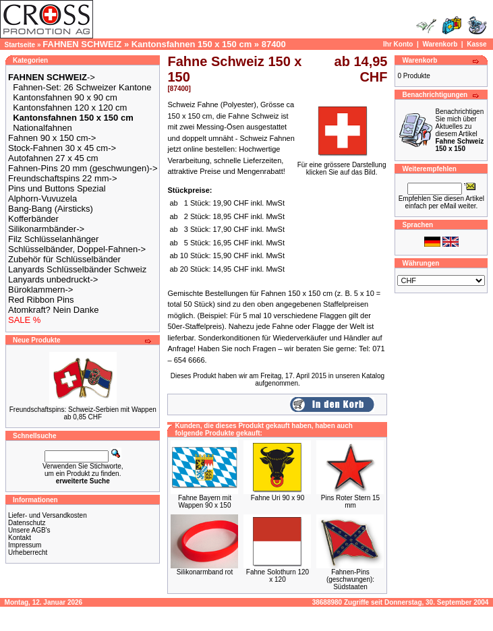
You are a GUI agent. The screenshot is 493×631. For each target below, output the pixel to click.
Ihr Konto (398, 44)
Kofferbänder (33, 219)
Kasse (476, 44)
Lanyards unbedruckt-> (53, 279)
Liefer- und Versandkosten (47, 515)
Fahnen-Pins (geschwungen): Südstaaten (350, 579)
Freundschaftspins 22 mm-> (62, 178)
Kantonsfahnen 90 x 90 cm (65, 97)
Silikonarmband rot (205, 572)
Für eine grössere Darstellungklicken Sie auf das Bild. (341, 165)
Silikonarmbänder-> (46, 229)
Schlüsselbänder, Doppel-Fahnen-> (77, 249)
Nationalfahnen (42, 128)
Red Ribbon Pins (41, 300)
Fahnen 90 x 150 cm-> (52, 138)
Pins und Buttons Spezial (57, 188)
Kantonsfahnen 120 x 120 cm (70, 107)
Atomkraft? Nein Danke (53, 310)
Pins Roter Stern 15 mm (350, 501)
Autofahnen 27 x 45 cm (53, 158)
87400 (274, 44)
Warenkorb (439, 44)
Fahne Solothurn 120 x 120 (277, 575)
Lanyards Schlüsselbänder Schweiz (77, 269)
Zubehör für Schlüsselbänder (64, 259)
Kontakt (19, 537)
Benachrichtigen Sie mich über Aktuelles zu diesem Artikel (459, 130)
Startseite (20, 45)
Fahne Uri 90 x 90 (278, 498)
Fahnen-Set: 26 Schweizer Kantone (82, 87)
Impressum (24, 545)
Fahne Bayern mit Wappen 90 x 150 (204, 501)
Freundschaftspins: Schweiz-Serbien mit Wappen (82, 409)
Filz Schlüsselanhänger (53, 239)
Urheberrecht (27, 552)
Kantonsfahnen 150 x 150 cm (192, 44)
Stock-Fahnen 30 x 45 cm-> (62, 148)
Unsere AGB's (29, 530)
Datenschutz (27, 523)
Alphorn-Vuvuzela (42, 198)
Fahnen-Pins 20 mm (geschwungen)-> (82, 168)
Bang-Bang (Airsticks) (50, 209)
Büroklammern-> (40, 289)
